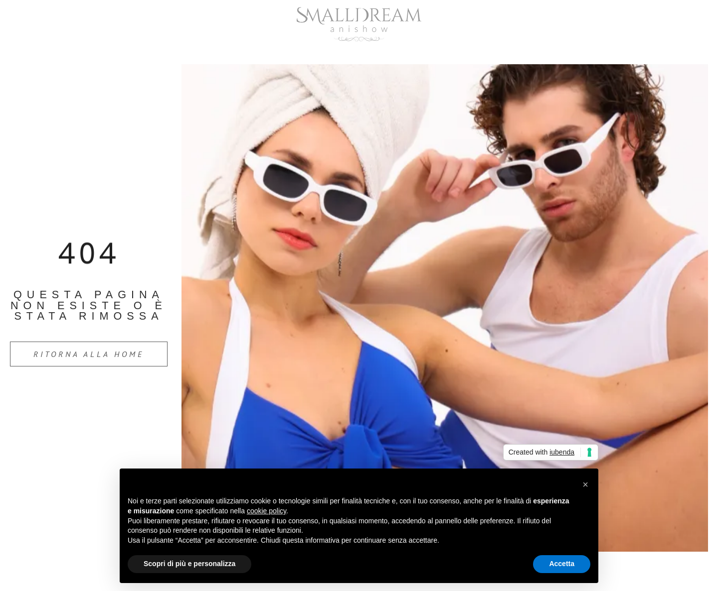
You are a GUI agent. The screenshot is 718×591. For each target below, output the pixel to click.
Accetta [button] (561, 564)
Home (247, 52)
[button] (585, 484)
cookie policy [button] (266, 511)
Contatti (463, 52)
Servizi (391, 52)
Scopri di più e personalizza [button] (189, 564)
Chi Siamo (317, 52)
